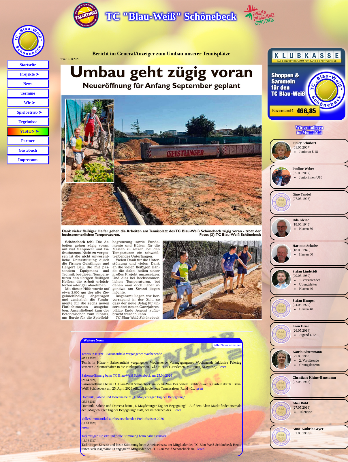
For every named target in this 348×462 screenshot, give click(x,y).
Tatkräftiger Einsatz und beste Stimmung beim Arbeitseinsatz (124, 436)
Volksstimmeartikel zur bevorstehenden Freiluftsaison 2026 (123, 419)
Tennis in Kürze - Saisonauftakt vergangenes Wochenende (122, 354)
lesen (223, 367)
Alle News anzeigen (228, 345)
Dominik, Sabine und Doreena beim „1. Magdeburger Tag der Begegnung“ (133, 397)
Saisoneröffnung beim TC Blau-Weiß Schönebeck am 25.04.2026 (127, 375)
